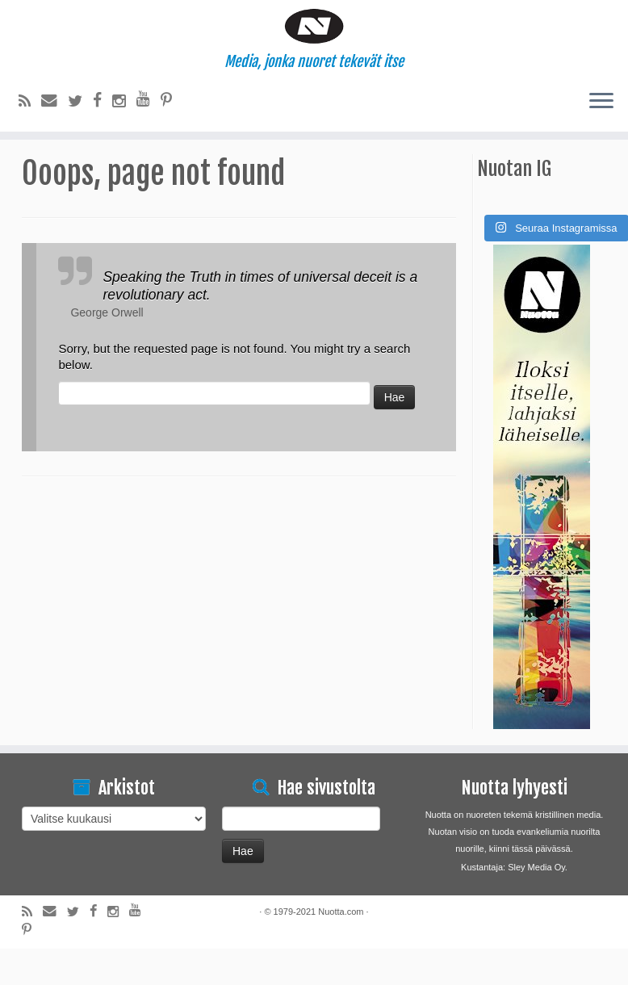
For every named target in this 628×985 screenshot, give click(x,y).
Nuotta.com (340, 948)
